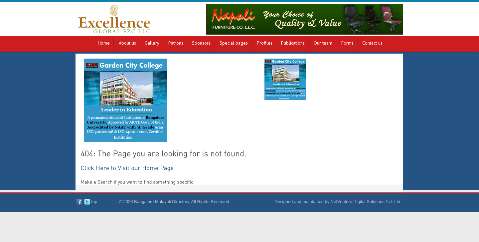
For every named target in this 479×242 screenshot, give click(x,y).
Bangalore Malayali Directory (161, 201)
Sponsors (201, 43)
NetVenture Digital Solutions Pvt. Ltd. (366, 201)
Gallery (152, 43)
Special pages (234, 43)
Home (104, 43)
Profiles (264, 43)
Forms (347, 43)
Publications (293, 43)
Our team (323, 43)
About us (127, 43)
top (94, 201)
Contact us (372, 43)
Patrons (175, 43)
